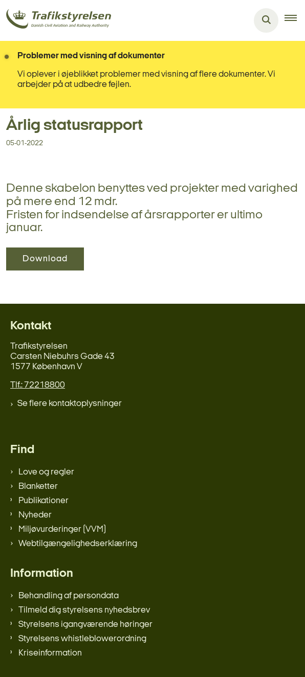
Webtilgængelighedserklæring (77, 543)
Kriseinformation (50, 653)
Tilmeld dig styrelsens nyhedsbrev (84, 610)
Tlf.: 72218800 (37, 385)
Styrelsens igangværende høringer (85, 624)
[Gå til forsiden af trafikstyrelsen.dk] (55, 20)
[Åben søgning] (266, 20)
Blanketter (38, 486)
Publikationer (43, 501)
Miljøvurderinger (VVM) (62, 529)
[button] (295, 20)
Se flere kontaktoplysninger (69, 403)
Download (45, 259)
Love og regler (46, 472)
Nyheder (35, 515)
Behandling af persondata (68, 596)
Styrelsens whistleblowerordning (82, 639)
